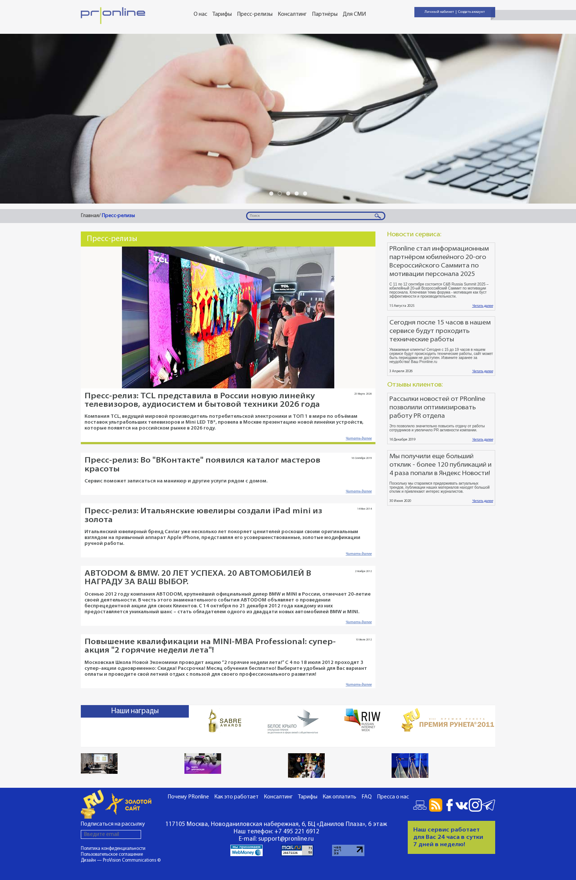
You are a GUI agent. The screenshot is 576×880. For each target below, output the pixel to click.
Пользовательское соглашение (112, 854)
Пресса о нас (393, 797)
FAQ (366, 797)
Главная (90, 215)
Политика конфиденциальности (113, 848)
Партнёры (325, 14)
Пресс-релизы (255, 14)
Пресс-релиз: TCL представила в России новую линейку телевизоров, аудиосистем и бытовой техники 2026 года (202, 400)
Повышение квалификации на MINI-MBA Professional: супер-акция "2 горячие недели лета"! (210, 646)
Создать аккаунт (471, 12)
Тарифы (222, 14)
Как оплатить (339, 797)
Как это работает (236, 797)
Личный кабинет (439, 12)
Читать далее (359, 439)
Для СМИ (354, 14)
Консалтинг (292, 14)
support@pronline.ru (286, 839)
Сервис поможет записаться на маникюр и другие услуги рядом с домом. (175, 481)
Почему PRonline (188, 797)
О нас (200, 14)
